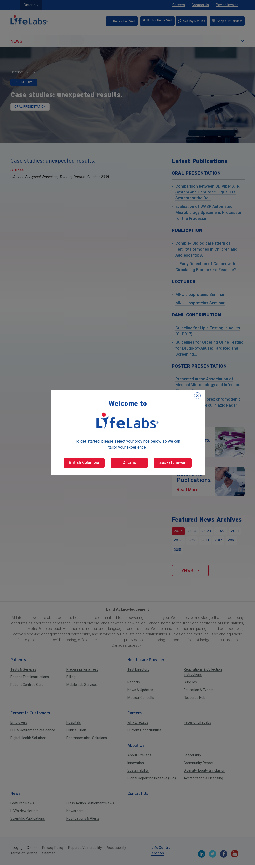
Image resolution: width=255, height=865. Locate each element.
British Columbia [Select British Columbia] (84, 463)
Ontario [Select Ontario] (129, 463)
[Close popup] (197, 395)
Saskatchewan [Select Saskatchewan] (172, 463)
